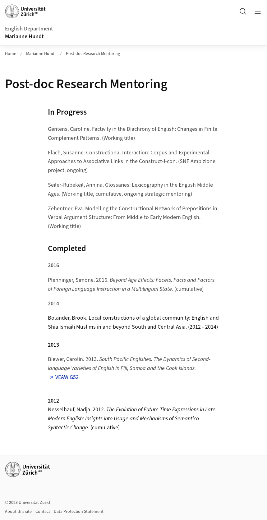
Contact (42, 512)
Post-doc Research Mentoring (93, 54)
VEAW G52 (67, 377)
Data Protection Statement (79, 512)
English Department (29, 29)
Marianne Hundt (24, 36)
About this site (18, 512)
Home (10, 54)
